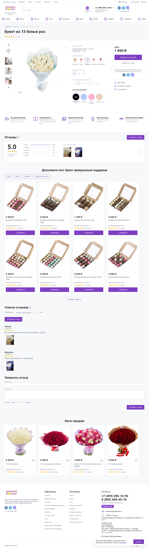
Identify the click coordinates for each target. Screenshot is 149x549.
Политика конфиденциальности (55, 505)
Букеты (71, 499)
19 (83, 83)
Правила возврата (50, 499)
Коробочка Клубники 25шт (119, 220)
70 (79, 73)
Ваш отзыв (8, 389)
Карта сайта (48, 522)
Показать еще (74, 299)
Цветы (17, 176)
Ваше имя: (8, 382)
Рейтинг (7, 402)
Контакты (47, 2)
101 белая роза (12, 464)
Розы (71, 502)
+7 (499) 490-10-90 (103, 8)
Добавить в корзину (128, 57)
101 (98, 83)
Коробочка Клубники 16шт (16, 220)
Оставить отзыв (135, 137)
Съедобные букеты (75, 512)
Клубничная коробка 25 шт (51, 277)
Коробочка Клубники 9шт (84, 220)
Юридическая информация (53, 525)
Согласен (139, 542)
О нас (55, 2)
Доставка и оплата (9, 2)
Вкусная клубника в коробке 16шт (88, 277)
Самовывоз (122, 89)
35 (88, 83)
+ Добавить (20, 233)
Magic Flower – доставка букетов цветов (17, 499)
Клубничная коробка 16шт (119, 277)
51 (93, 83)
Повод (8, 176)
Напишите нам (125, 11)
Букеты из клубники (75, 505)
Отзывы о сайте (49, 515)
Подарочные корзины (42, 176)
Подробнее (122, 543)
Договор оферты (50, 509)
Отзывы (38, 2)
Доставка (121, 82)
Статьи (30, 2)
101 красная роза (115, 464)
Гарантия (22, 2)
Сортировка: (9, 312)
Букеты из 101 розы (75, 515)
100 (84, 73)
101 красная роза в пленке (50, 464)
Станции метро (74, 519)
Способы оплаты (124, 86)
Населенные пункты (75, 522)
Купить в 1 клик (128, 63)
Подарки (27, 176)
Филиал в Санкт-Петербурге (53, 529)
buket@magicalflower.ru (114, 511)
